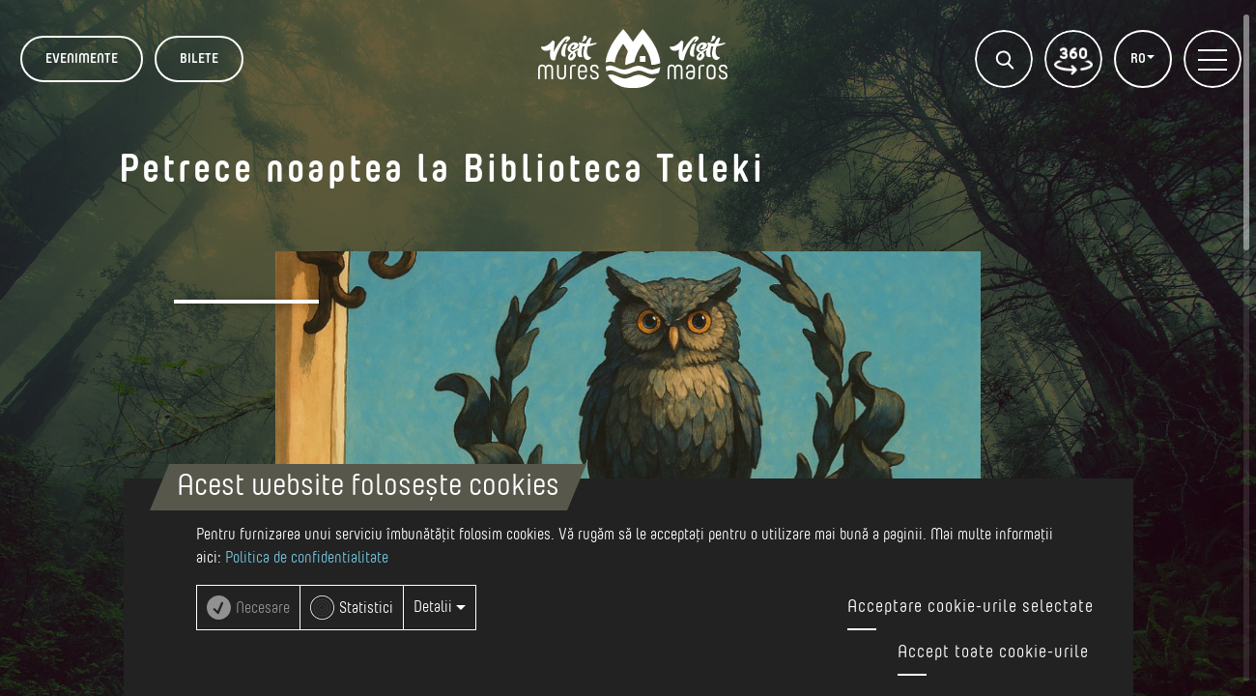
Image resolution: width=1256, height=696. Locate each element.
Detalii (440, 607)
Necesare (263, 608)
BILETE (199, 59)
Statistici (366, 608)
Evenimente (81, 59)
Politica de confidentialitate (306, 558)
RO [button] (1139, 59)
